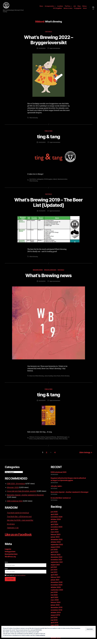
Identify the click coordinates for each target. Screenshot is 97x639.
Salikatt (55, 179)
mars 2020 (55, 600)
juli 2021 (54, 567)
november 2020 (56, 585)
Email (6, 568)
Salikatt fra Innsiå (53, 438)
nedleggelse (40, 179)
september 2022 (57, 544)
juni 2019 (54, 617)
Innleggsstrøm (10, 551)
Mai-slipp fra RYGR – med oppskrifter (20, 520)
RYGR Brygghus (48, 179)
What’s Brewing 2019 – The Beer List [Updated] (48, 202)
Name (6, 562)
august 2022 (55, 547)
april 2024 (54, 524)
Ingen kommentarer (55, 48)
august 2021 (55, 565)
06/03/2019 (42, 400)
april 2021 (54, 575)
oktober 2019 (56, 612)
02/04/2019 (42, 281)
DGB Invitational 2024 (14, 501)
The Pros (67, 6)
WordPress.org (10, 557)
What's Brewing (33, 117)
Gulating (42, 437)
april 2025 (54, 514)
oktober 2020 (56, 587)
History (84, 6)
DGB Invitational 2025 (58, 472)
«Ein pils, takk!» (56, 486)
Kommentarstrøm (11, 554)
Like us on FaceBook (18, 534)
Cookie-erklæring (40, 635)
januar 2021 (55, 580)
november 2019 (56, 610)
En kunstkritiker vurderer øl (61, 498)
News (41, 6)
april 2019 (54, 622)
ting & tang (48, 131)
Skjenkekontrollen (62, 179)
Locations (60, 6)
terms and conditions (19, 575)
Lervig (35, 438)
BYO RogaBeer (57, 8)
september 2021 (57, 562)
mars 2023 (55, 532)
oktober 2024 (56, 519)
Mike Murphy (40, 438)
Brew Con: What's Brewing (36, 376)
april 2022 (54, 552)
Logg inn (8, 549)
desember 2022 (56, 539)
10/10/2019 (42, 211)
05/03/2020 (42, 142)
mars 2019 (55, 625)
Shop (79, 6)
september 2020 (57, 590)
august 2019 (55, 615)
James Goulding (48, 376)
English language (50, 269)
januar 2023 (55, 537)
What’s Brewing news (48, 275)
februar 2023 (55, 534)
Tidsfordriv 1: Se (12, 528)
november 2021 (56, 560)
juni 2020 (54, 592)
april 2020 (54, 597)
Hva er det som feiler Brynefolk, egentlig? (21, 491)
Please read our (15, 575)
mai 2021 (54, 572)
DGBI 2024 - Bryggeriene (16, 484)
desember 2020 (57, 582)
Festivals (48, 31)
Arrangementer (49, 6)
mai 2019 (54, 620)
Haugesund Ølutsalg (50, 437)
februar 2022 (55, 555)
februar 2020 (55, 602)
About (85, 8)
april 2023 (54, 529)
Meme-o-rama (68, 8)
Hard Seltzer (32, 179)
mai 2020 (54, 595)
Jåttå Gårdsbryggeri (62, 437)
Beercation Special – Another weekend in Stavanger (25, 495)
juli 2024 (54, 522)
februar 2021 (55, 577)
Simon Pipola (56, 376)
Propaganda (77, 8)
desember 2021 (56, 557)
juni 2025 (54, 512)
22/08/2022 (42, 48)
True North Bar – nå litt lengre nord (19, 516)
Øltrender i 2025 (13, 487)
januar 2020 (55, 605)
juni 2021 (54, 570)
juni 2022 (54, 549)
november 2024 (56, 517)
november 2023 (56, 527)
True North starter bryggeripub (18, 513)
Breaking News (38, 269)
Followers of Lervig (34, 437)
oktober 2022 (56, 542)
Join (74, 6)
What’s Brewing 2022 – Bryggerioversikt (48, 39)
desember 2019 (56, 607)
